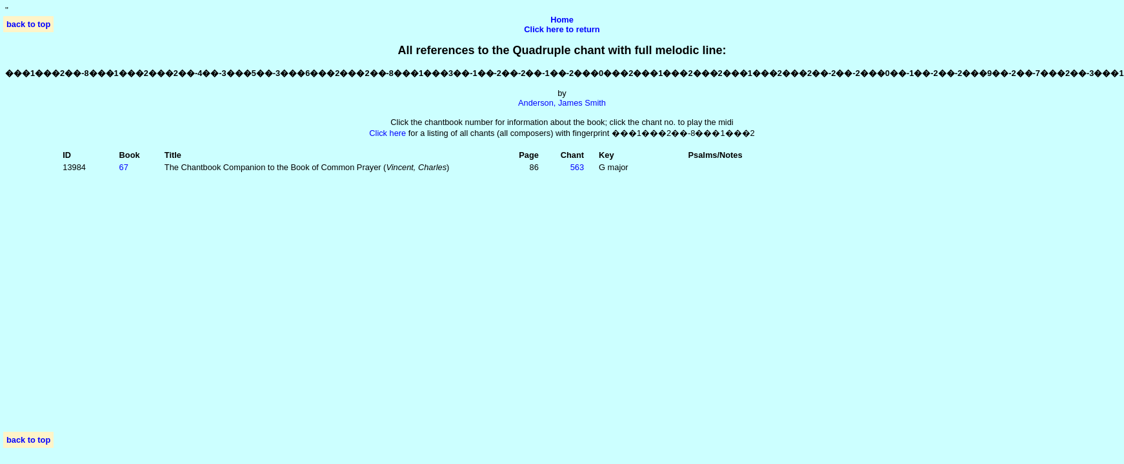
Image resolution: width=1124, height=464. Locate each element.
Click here (387, 133)
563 (577, 167)
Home (562, 19)
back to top (28, 24)
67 (123, 167)
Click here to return (561, 29)
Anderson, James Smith (562, 103)
